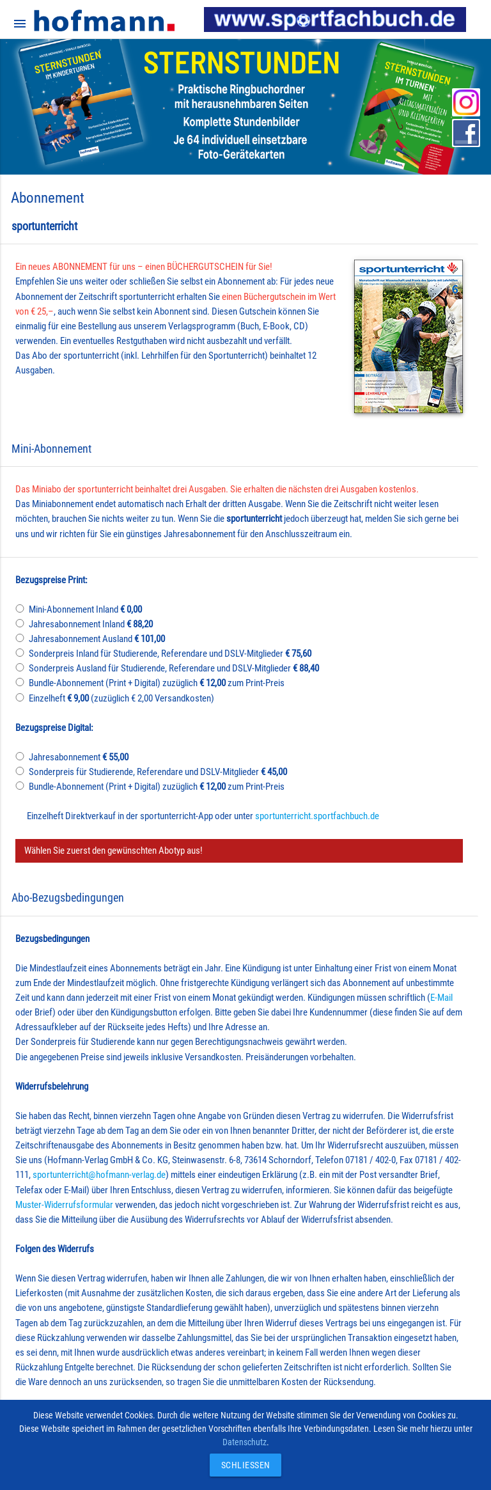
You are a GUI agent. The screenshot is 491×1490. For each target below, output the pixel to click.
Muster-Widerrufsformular (64, 1205)
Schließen (242, 1465)
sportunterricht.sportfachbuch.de (317, 816)
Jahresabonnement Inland (91, 624)
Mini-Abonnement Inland (85, 609)
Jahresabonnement (79, 757)
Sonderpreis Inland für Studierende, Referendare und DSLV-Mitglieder (170, 653)
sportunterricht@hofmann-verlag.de (99, 1174)
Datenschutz (244, 1442)
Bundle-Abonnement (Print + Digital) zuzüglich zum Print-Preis (156, 683)
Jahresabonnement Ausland (97, 639)
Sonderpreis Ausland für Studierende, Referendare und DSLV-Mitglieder (174, 668)
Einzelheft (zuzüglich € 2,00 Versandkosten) (121, 698)
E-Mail (441, 997)
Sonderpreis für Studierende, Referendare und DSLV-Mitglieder (158, 772)
